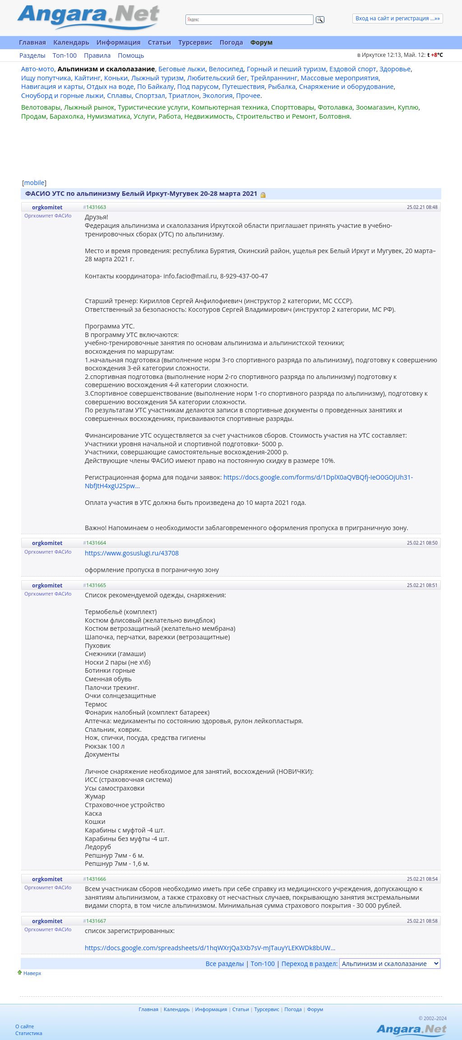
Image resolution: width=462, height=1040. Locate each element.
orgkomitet (47, 207)
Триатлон (184, 95)
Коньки (116, 77)
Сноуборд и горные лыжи (62, 95)
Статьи (159, 42)
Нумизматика (108, 115)
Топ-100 (65, 55)
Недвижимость (208, 115)
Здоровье (395, 68)
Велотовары (40, 106)
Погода (231, 42)
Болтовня (334, 115)
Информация (119, 42)
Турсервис (195, 42)
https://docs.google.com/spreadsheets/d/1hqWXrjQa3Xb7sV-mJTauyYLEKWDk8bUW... (210, 947)
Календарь (71, 42)
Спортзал (150, 95)
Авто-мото (37, 68)
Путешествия (243, 86)
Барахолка (66, 115)
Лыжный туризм (157, 77)
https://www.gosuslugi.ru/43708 (132, 553)
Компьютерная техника (230, 106)
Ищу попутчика (46, 77)
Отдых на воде (110, 86)
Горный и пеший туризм (286, 68)
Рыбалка (282, 86)
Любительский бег (217, 77)
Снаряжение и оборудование (346, 86)
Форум (261, 42)
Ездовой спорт (352, 68)
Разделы (32, 55)
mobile (34, 182)
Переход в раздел (309, 963)
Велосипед (226, 68)
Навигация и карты (52, 86)
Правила (97, 55)
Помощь (131, 55)
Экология (218, 95)
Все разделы (225, 963)
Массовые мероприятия (340, 77)
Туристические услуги (153, 106)
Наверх (32, 973)
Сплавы (119, 95)
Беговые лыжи (181, 68)
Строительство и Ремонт (275, 115)
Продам (33, 115)
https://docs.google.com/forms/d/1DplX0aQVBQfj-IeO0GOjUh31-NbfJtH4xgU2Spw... (249, 481)
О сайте (24, 1026)
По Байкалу (155, 86)
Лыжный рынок (89, 106)
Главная (32, 42)
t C (435, 55)
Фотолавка (335, 106)
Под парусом (198, 86)
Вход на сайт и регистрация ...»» (398, 18)
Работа (169, 115)
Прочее (248, 95)
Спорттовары (292, 106)
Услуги (144, 115)
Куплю (408, 106)
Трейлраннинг (273, 77)
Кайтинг (87, 77)
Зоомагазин (375, 106)
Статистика (28, 1033)
